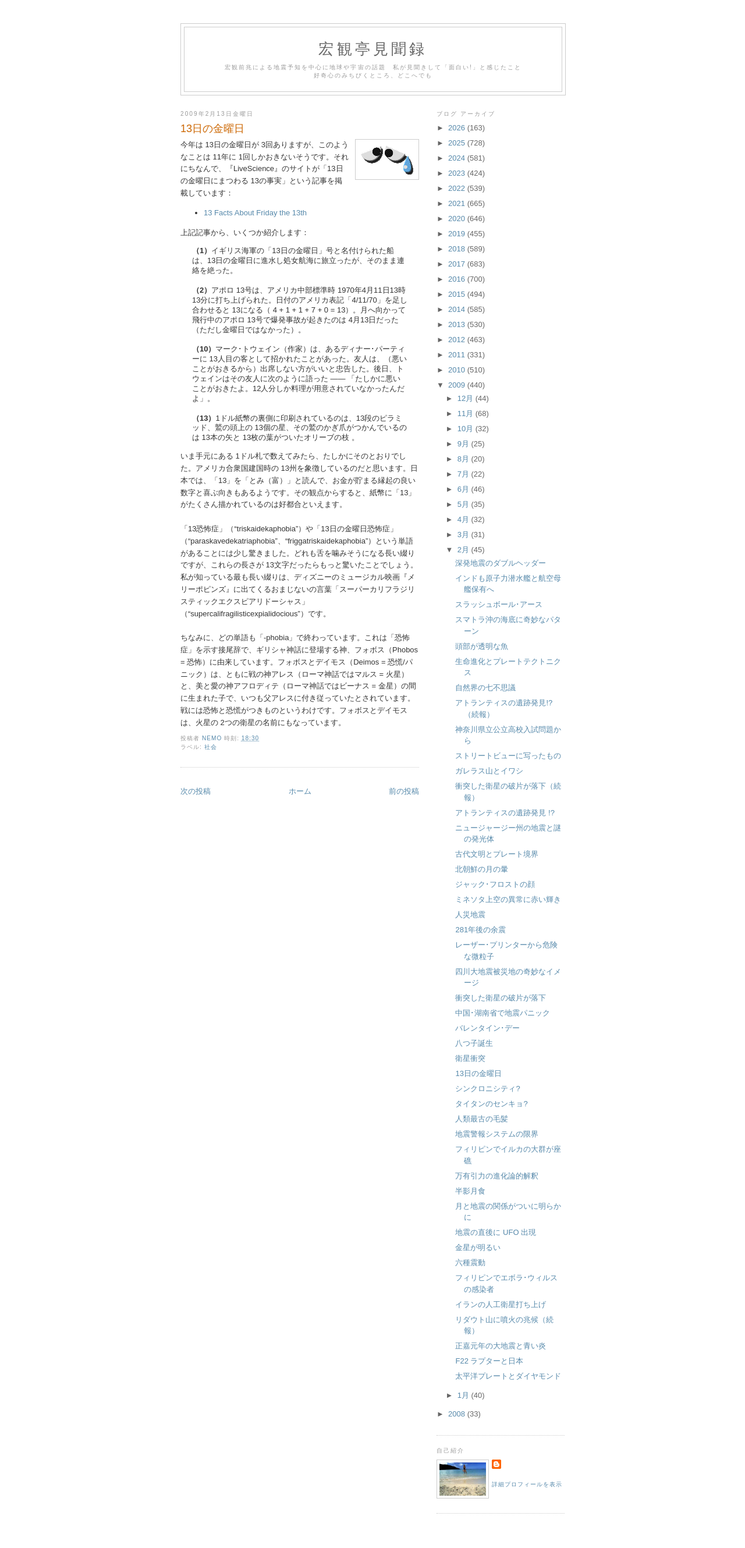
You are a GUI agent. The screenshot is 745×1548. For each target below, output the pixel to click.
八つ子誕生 (474, 1043)
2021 (457, 203)
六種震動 (470, 1262)
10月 (466, 428)
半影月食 (470, 1191)
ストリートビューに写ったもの (508, 755)
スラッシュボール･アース (498, 604)
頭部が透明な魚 (481, 646)
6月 (464, 489)
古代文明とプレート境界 (496, 854)
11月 (466, 413)
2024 (457, 158)
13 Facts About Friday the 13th (255, 212)
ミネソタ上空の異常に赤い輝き (508, 899)
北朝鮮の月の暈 (481, 869)
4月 (464, 519)
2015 (457, 294)
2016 (457, 279)
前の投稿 (404, 791)
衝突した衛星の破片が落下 (500, 997)
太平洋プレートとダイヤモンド (508, 1376)
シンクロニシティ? (487, 1088)
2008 (457, 1413)
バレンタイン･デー (487, 1028)
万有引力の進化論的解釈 (496, 1175)
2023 (457, 173)
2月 (464, 549)
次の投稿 (195, 791)
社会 (210, 747)
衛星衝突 (470, 1058)
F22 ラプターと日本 (489, 1361)
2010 (457, 369)
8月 (464, 459)
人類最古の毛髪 (481, 1118)
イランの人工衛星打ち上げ (500, 1304)
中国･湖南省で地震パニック (502, 1013)
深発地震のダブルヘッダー (500, 563)
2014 (457, 309)
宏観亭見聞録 (372, 49)
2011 (457, 354)
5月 (464, 504)
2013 (457, 324)
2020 (457, 218)
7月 (464, 474)
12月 (466, 398)
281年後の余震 (480, 929)
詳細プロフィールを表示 (527, 1484)
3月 (464, 534)
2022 (457, 188)
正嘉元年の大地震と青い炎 (500, 1345)
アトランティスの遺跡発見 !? (504, 812)
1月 (464, 1395)
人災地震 (470, 914)
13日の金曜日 (478, 1073)
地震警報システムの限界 (496, 1134)
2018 (457, 248)
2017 (457, 264)
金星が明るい (478, 1247)
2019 (457, 233)
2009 (457, 385)
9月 (464, 443)
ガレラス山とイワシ (489, 770)
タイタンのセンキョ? (491, 1103)
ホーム (300, 791)
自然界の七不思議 (485, 687)
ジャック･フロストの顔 (495, 884)
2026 (457, 127)
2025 (457, 143)
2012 (457, 339)
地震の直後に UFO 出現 (495, 1232)
